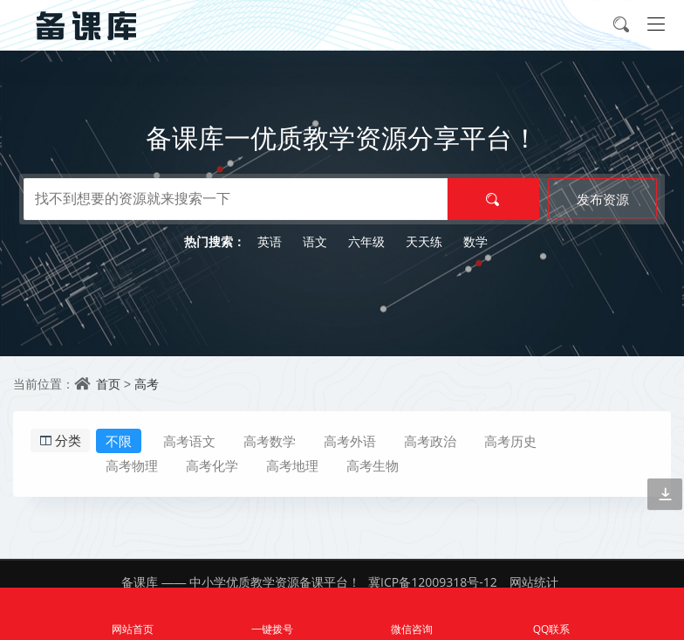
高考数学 (269, 441)
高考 (146, 383)
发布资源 (603, 199)
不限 (119, 441)
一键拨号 (272, 614)
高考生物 (372, 465)
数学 (475, 241)
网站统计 (534, 582)
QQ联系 (551, 614)
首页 (108, 383)
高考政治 (430, 441)
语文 (315, 241)
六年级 (366, 241)
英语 (269, 241)
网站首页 (132, 614)
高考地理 (292, 465)
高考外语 (350, 441)
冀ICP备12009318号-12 (432, 582)
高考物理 (132, 465)
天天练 (424, 241)
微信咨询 (412, 614)
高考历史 (510, 441)
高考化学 (212, 465)
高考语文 (189, 441)
